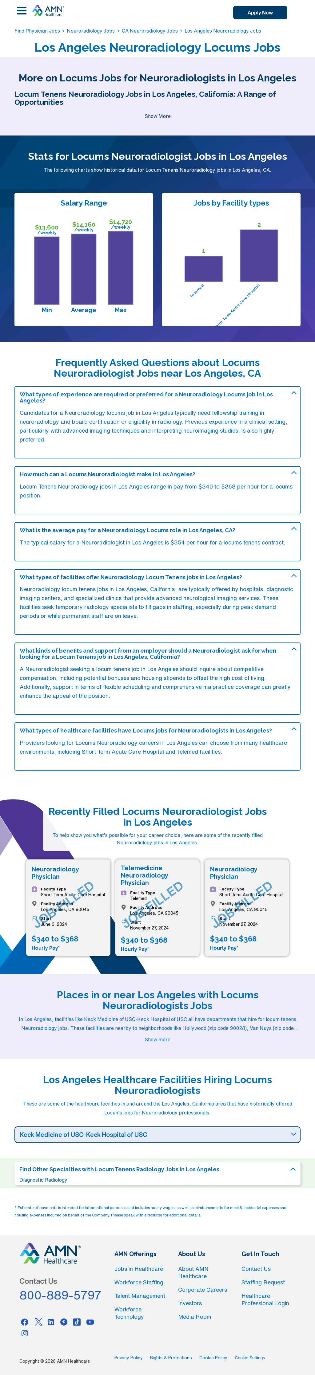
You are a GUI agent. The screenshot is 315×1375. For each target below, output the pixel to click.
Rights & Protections (171, 1358)
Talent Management (139, 1295)
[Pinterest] (64, 1322)
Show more (157, 1039)
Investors (190, 1303)
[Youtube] (90, 1322)
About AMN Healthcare (193, 1272)
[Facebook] (24, 1322)
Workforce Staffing (138, 1282)
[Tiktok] (77, 1322)
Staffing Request (263, 1282)
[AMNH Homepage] (48, 10)
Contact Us (256, 1268)
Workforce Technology (129, 1312)
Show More (158, 116)
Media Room (194, 1316)
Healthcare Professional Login (265, 1299)
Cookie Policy (213, 1358)
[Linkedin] (51, 1322)
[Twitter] (38, 1322)
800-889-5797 (60, 1295)
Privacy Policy (128, 1358)
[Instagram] (24, 1333)
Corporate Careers (202, 1289)
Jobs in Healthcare (138, 1268)
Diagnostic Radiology (43, 1179)
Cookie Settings (250, 1357)
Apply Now (260, 12)
